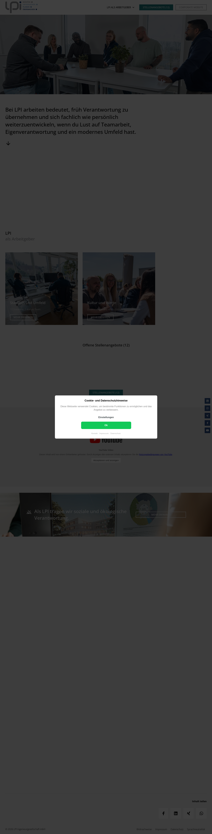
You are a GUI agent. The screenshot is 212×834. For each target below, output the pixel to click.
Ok (105, 425)
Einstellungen (106, 417)
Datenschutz (115, 433)
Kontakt (94, 433)
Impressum (104, 433)
